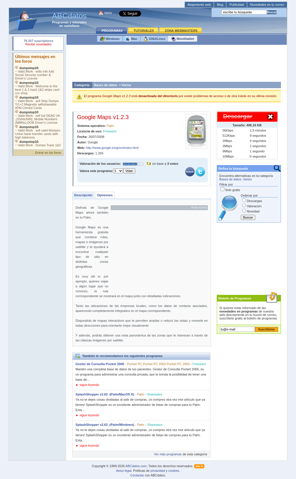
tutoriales (79, 22)
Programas (60, 22)
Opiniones (105, 195)
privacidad (157, 470)
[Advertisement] (176, 65)
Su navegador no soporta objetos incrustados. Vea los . (38, 100)
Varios (126, 85)
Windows (109, 39)
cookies (173, 470)
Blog (220, 4)
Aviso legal (123, 470)
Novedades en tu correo (267, 4)
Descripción (83, 195)
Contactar (137, 475)
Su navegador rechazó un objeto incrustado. (38, 43)
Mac (131, 39)
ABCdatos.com (136, 466)
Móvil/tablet (182, 39)
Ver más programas (168, 454)
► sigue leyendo (87, 384)
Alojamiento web (199, 4)
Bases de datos (105, 85)
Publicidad (236, 4)
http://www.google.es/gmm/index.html (112, 147)
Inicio (108, 12)
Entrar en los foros (48, 152)
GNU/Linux (154, 39)
